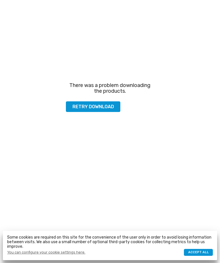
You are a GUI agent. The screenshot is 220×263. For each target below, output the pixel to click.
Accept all (198, 252)
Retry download (93, 106)
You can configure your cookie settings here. (46, 252)
